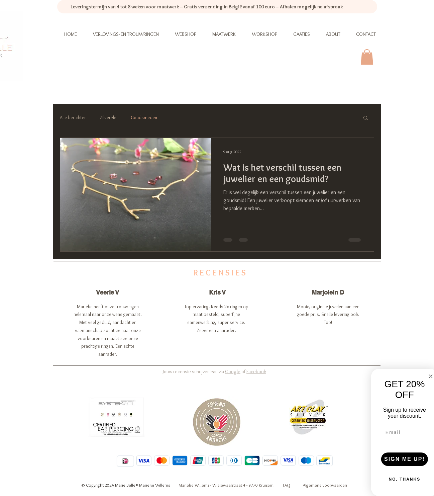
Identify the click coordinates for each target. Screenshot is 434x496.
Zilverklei (108, 117)
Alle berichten (73, 117)
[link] (366, 57)
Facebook (256, 371)
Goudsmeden (144, 117)
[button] (365, 118)
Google (232, 371)
